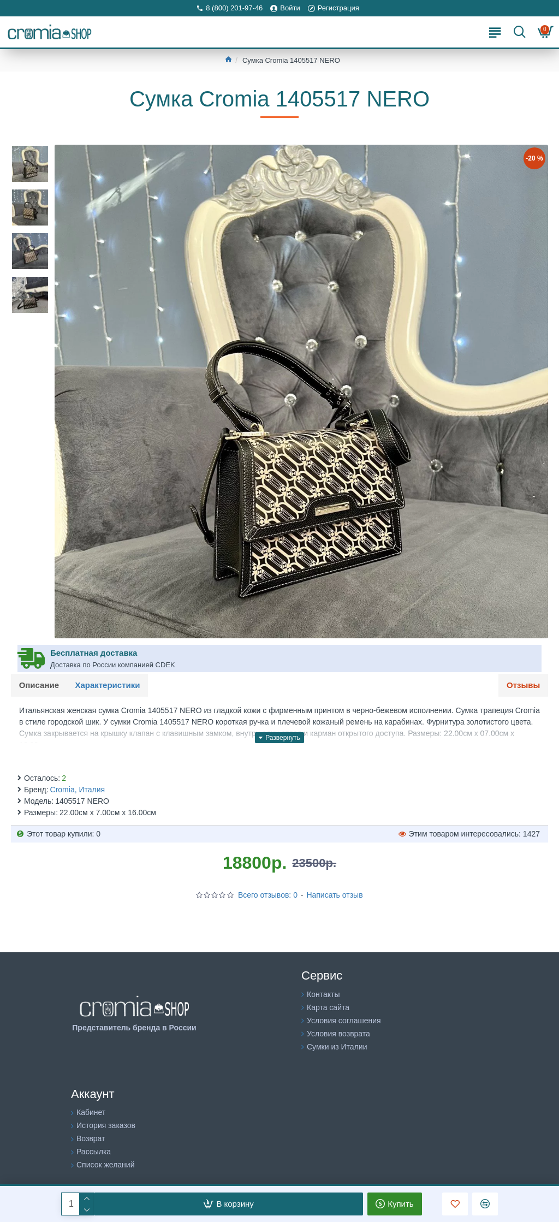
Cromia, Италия (77, 790)
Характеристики (107, 685)
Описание (39, 685)
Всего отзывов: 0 (268, 895)
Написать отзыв (334, 895)
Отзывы (523, 685)
